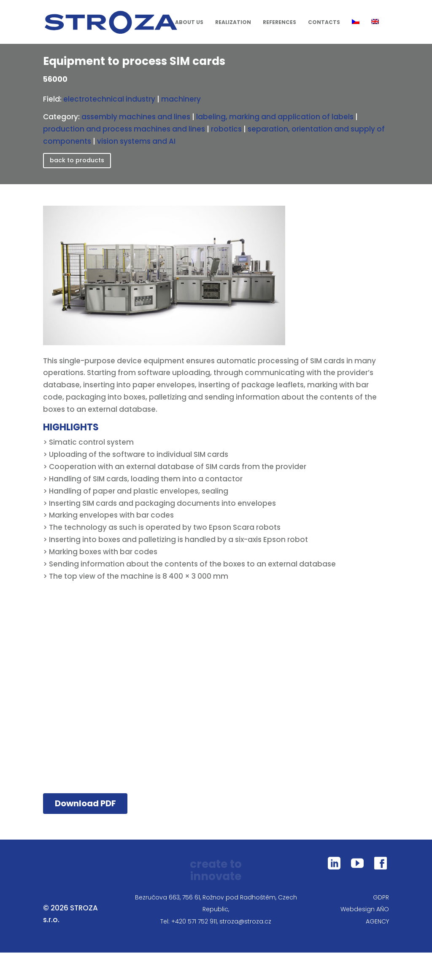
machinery (181, 99)
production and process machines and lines (124, 129)
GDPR (381, 897)
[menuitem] (358, 31)
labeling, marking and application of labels (275, 117)
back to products (77, 160)
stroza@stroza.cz (245, 921)
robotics (226, 129)
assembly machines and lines (135, 117)
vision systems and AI (136, 141)
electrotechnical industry (109, 99)
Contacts (324, 23)
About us (189, 23)
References (279, 23)
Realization (233, 23)
